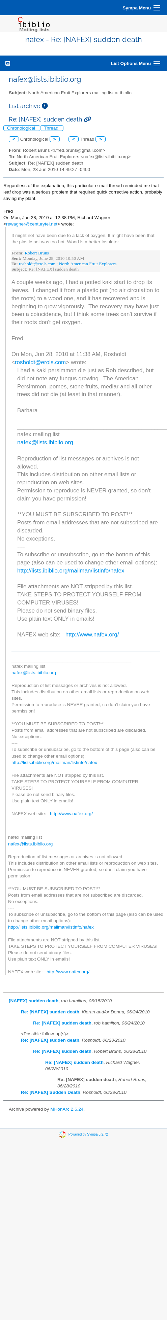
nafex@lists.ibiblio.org (45, 442)
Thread (52, 128)
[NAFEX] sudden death (33, 1000)
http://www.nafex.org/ (92, 634)
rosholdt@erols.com (37, 263)
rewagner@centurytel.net (31, 224)
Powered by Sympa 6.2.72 (88, 1134)
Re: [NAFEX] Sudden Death (50, 1092)
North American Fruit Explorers (88, 263)
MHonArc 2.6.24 (66, 1109)
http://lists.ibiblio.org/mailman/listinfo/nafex (70, 570)
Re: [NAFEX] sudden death (50, 1011)
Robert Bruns (37, 252)
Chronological (21, 128)
